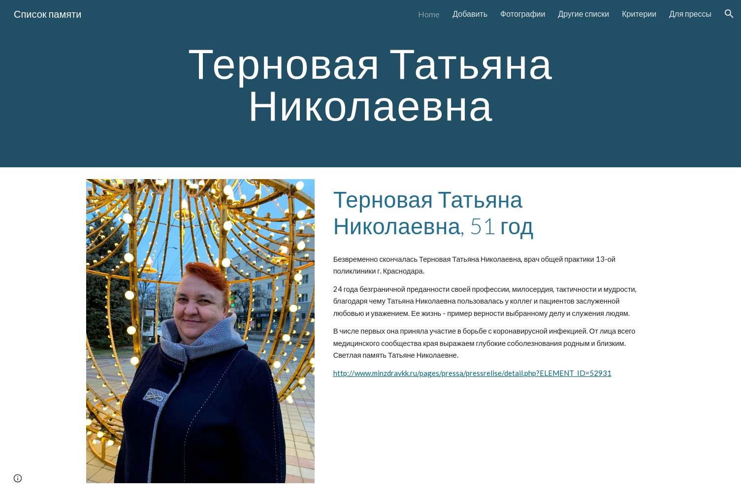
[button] (729, 14)
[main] (371, 84)
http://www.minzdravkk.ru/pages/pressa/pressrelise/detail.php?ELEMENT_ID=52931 (472, 373)
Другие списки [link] (583, 13)
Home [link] (429, 14)
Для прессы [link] (690, 13)
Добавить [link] (469, 13)
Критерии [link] (639, 13)
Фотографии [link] (522, 13)
